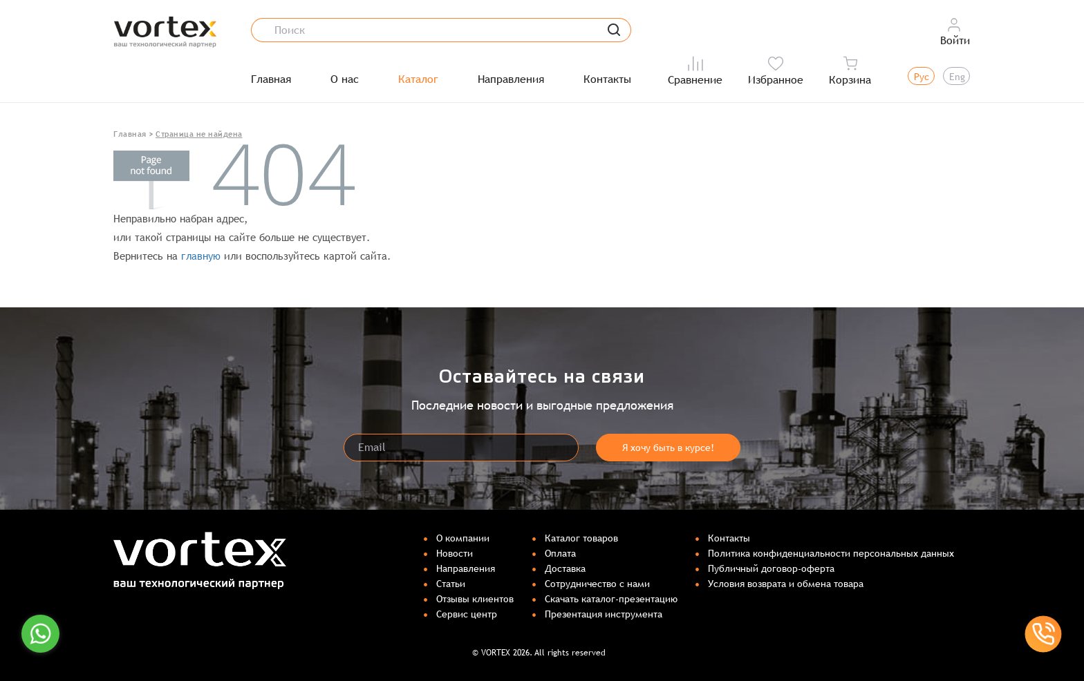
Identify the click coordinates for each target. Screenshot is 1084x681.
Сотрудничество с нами (597, 583)
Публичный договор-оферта (771, 568)
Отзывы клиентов (475, 598)
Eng (957, 76)
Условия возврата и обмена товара (785, 583)
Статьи (450, 583)
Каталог (418, 79)
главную (201, 256)
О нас (344, 79)
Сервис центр (466, 614)
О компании (462, 538)
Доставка (565, 568)
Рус (921, 76)
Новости (454, 553)
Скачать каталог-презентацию (611, 598)
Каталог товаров (581, 538)
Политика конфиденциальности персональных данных (831, 553)
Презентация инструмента (603, 614)
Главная (271, 79)
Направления (511, 79)
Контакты (607, 79)
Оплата (560, 553)
